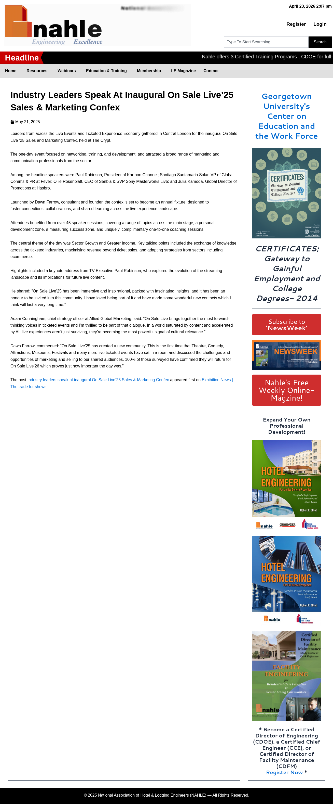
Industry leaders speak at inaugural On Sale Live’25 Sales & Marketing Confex (98, 380)
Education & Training (107, 70)
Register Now (284, 772)
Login (320, 24)
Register (296, 24)
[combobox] (266, 42)
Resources (38, 70)
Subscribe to (286, 324)
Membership (150, 70)
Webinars (68, 70)
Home (12, 70)
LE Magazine (183, 71)
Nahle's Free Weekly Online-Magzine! (286, 390)
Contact (211, 71)
